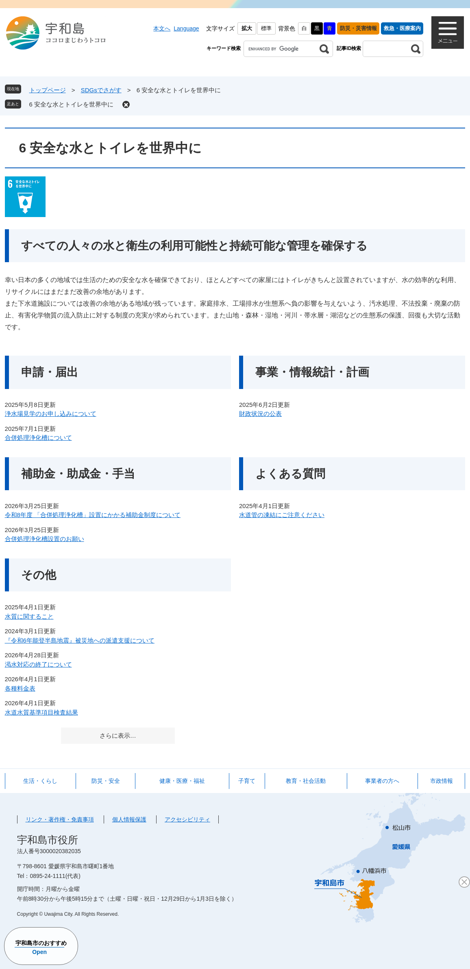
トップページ (47, 90)
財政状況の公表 (260, 413)
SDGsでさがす (101, 90)
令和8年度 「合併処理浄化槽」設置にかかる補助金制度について (93, 514)
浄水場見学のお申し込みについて (50, 413)
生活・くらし (40, 781)
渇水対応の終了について (38, 664)
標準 (266, 28)
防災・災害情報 (358, 28)
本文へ (161, 28)
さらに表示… (118, 735)
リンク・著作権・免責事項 (60, 819)
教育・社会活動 (306, 781)
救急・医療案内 (402, 28)
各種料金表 (20, 688)
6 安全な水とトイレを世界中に (71, 104)
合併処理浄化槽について (38, 437)
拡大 (247, 28)
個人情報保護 (129, 819)
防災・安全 (105, 781)
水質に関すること (29, 616)
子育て (246, 781)
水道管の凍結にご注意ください (281, 514)
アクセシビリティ (187, 819)
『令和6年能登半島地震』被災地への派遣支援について (79, 640)
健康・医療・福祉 (182, 781)
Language (186, 28)
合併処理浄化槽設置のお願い (44, 538)
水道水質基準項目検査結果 (41, 712)
